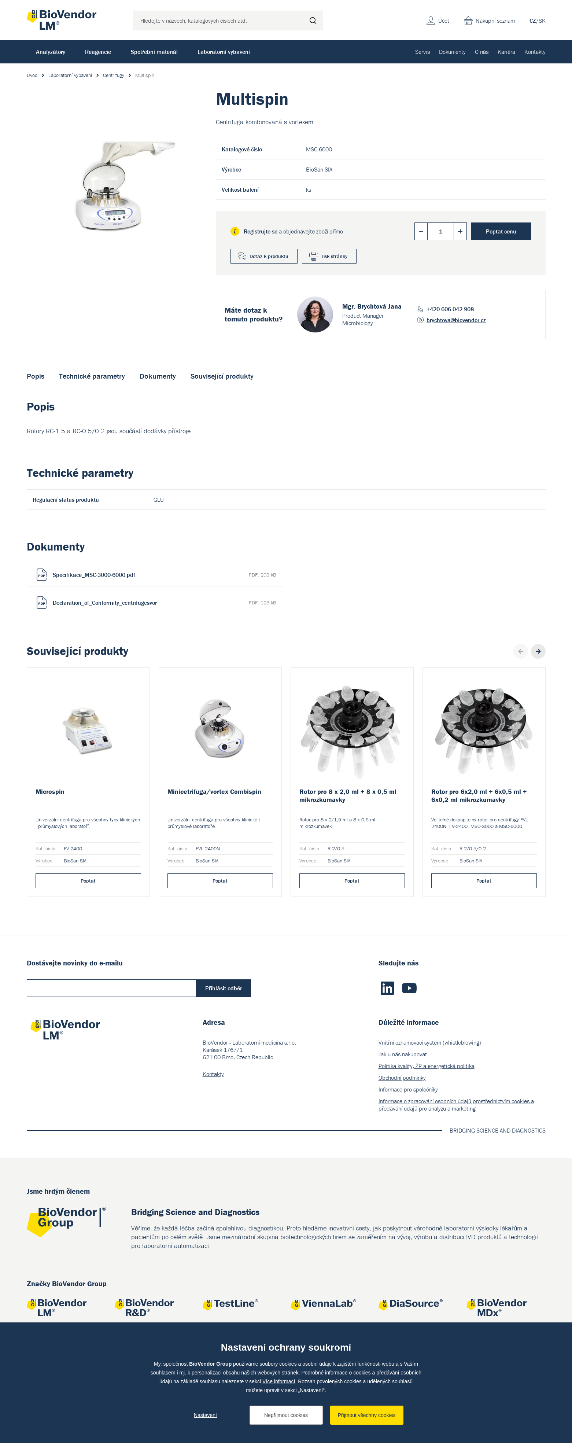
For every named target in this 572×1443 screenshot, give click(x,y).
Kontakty (535, 52)
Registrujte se (260, 231)
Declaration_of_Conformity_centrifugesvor (164, 602)
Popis (35, 375)
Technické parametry (92, 375)
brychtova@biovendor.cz (456, 320)
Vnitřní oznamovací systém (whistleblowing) (430, 1042)
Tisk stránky (334, 256)
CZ (532, 20)
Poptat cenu (501, 231)
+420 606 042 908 (450, 309)
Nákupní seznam (495, 20)
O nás (481, 52)
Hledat (313, 20)
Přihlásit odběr (223, 988)
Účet (443, 20)
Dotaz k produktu (269, 256)
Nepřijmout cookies (286, 1415)
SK (542, 20)
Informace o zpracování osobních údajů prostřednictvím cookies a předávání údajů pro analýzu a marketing (456, 1104)
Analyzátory (50, 51)
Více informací (278, 1381)
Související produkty (222, 375)
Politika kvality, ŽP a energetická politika (427, 1066)
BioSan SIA (319, 169)
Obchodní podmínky (402, 1077)
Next (538, 651)
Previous (520, 651)
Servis (422, 52)
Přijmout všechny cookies (367, 1415)
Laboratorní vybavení (224, 51)
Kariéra (506, 52)
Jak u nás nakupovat (403, 1054)
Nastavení (205, 1415)
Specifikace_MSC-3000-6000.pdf (164, 574)
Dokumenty (452, 52)
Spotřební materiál (154, 51)
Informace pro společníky (408, 1089)
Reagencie (98, 51)
